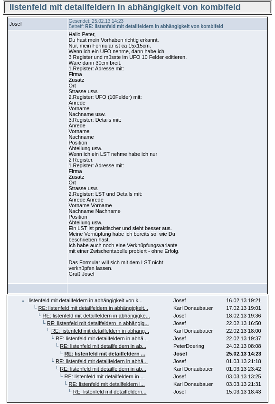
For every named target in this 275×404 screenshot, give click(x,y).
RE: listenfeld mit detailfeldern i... (107, 384)
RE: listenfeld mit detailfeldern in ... (104, 376)
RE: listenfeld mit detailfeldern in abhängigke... (96, 315)
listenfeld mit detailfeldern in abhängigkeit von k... (85, 300)
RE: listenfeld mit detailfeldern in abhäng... (100, 331)
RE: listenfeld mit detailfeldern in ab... (103, 346)
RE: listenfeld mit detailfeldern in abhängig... (98, 323)
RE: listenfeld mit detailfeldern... (110, 391)
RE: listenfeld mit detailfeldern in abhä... (102, 338)
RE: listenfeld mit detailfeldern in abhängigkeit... (93, 308)
